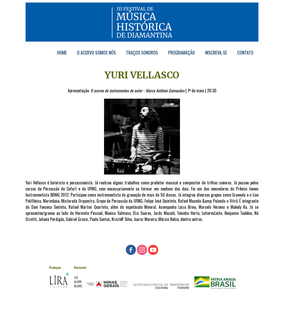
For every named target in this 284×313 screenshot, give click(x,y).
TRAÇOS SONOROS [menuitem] (142, 52)
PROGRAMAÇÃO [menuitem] (181, 52)
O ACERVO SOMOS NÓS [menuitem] (96, 52)
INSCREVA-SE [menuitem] (216, 52)
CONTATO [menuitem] (245, 52)
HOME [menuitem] (62, 52)
